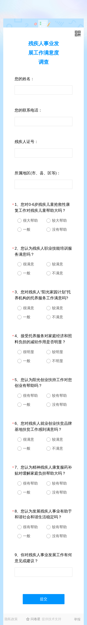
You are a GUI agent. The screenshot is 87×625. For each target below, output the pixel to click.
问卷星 (35, 619)
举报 (77, 619)
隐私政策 (11, 619)
